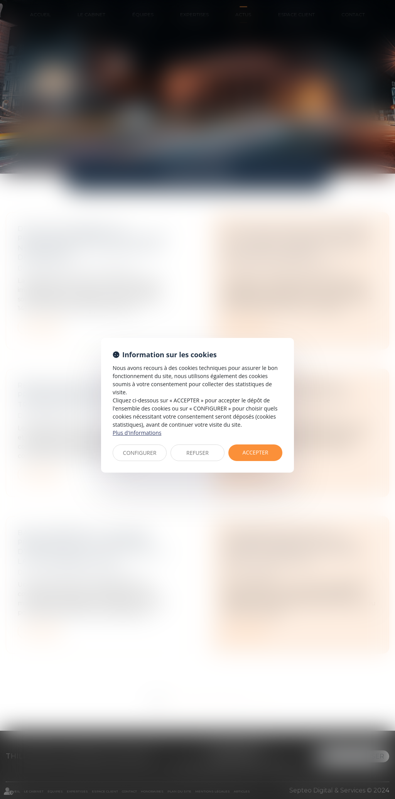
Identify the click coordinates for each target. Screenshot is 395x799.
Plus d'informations (137, 432)
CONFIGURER (140, 452)
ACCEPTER (255, 452)
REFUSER (197, 452)
